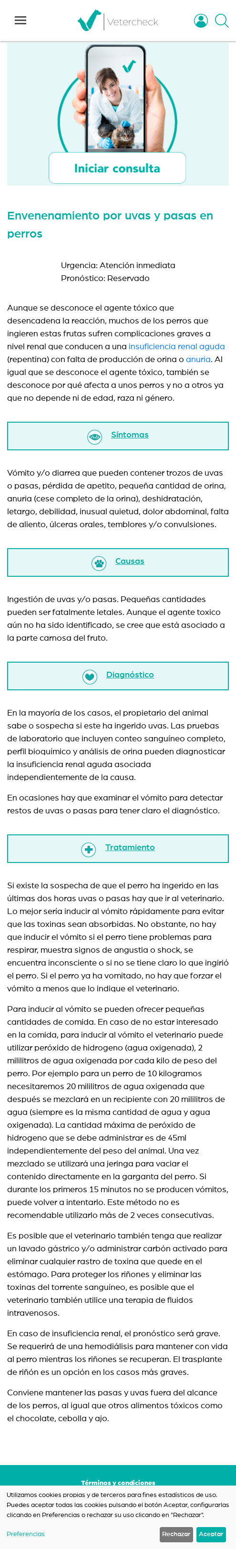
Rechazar (176, 1534)
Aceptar (211, 1534)
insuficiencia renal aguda (177, 347)
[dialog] (118, 1517)
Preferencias (26, 1534)
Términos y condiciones (118, 1483)
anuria (198, 359)
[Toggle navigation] (20, 20)
